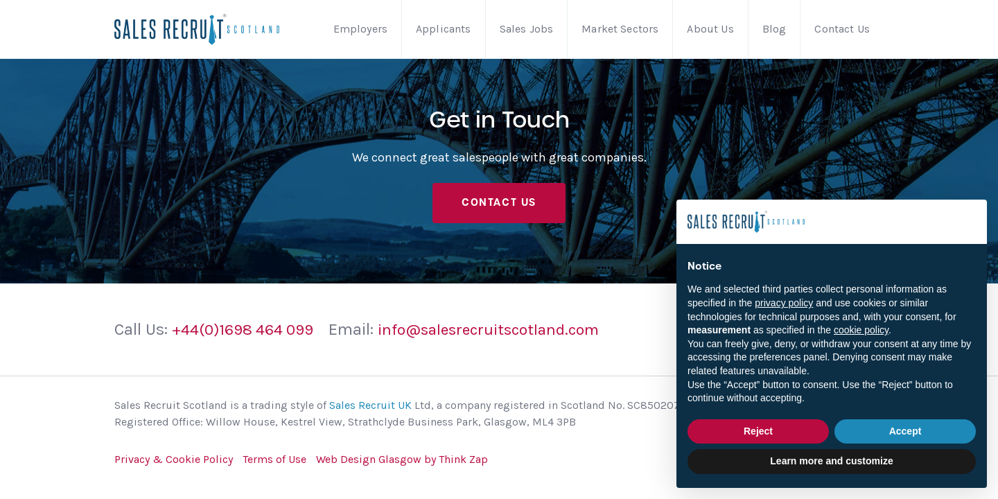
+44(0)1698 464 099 (247, 334)
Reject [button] (758, 431)
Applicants (443, 28)
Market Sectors (619, 28)
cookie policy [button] (861, 329)
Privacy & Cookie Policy (173, 463)
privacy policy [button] (784, 302)
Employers (360, 28)
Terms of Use (274, 463)
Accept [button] (905, 431)
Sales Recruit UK (370, 409)
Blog (774, 28)
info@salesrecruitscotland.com (506, 334)
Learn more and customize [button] (831, 460)
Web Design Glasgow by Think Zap (402, 463)
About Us (710, 28)
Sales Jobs (527, 28)
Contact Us (842, 28)
